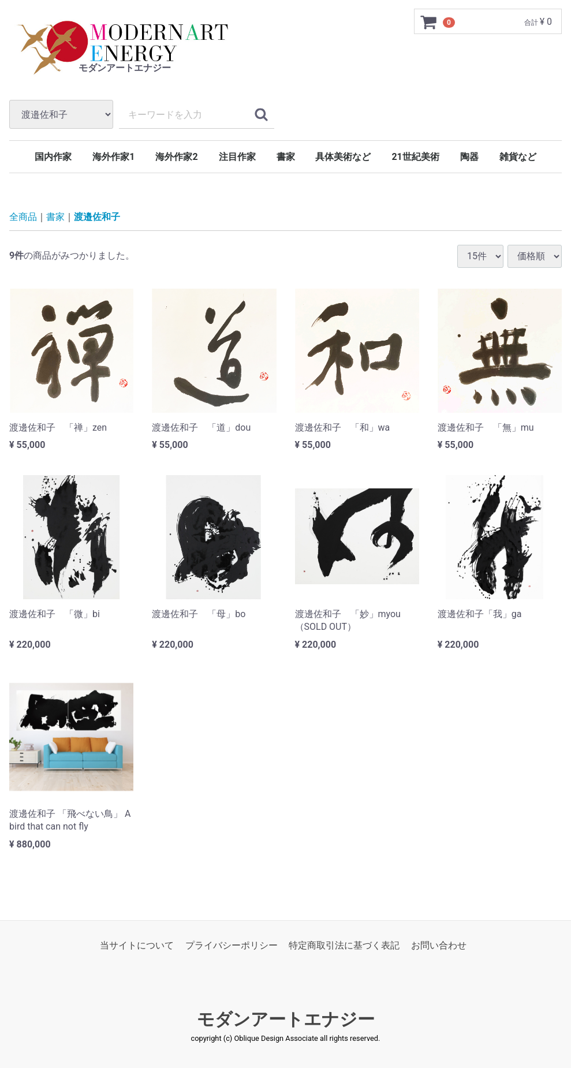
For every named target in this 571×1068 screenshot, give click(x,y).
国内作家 (53, 156)
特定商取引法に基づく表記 (344, 945)
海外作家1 (113, 156)
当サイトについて (137, 945)
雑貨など (517, 156)
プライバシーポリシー (231, 945)
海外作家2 (176, 156)
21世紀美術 (415, 156)
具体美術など (343, 156)
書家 (286, 156)
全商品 (23, 216)
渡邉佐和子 (97, 216)
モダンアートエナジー (286, 1020)
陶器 (469, 156)
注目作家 (237, 156)
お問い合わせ (438, 945)
